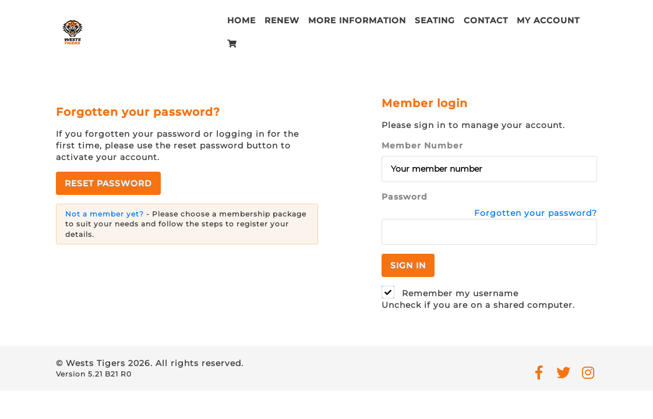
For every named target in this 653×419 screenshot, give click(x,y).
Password (405, 198)
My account (548, 20)
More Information (357, 20)
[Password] (489, 234)
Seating (435, 20)
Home (241, 20)
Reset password (108, 185)
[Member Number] (489, 171)
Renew (281, 20)
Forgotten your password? (535, 215)
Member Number (422, 147)
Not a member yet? (104, 215)
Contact (486, 20)
